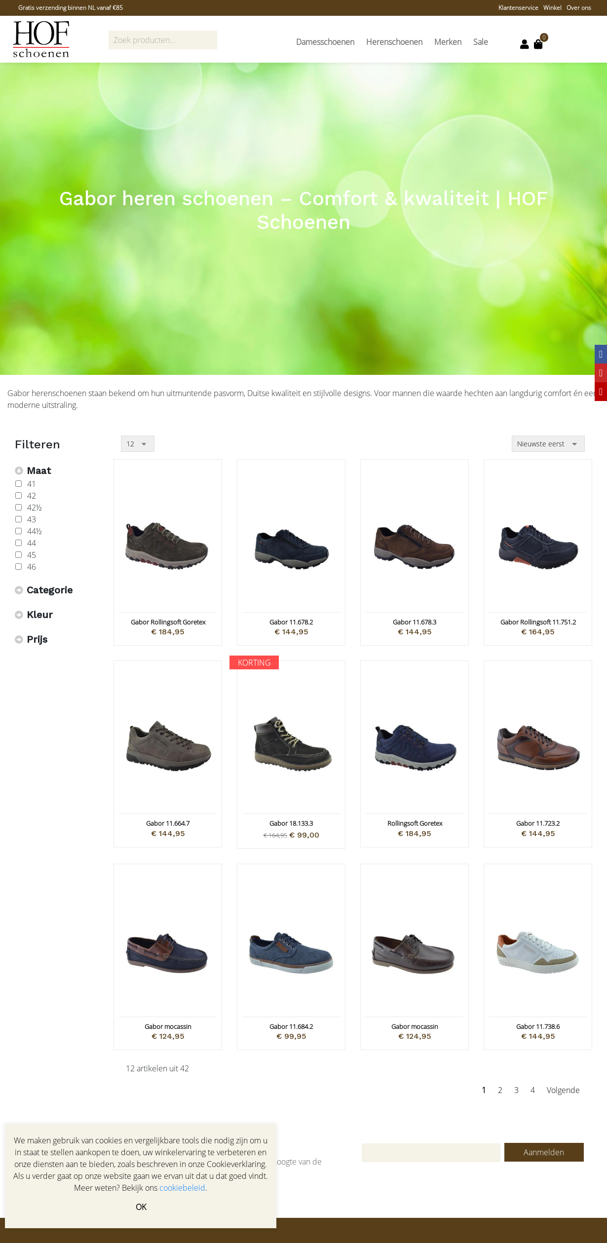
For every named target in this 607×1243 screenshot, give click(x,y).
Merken (447, 42)
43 (31, 519)
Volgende (563, 1090)
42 (31, 495)
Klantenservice (518, 7)
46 (31, 566)
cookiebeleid (182, 1187)
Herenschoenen (394, 42)
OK (141, 1207)
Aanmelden (544, 1152)
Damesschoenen (325, 42)
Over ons (579, 7)
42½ (34, 507)
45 (31, 554)
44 (31, 543)
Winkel (552, 7)
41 (31, 483)
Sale (480, 42)
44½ (34, 531)
